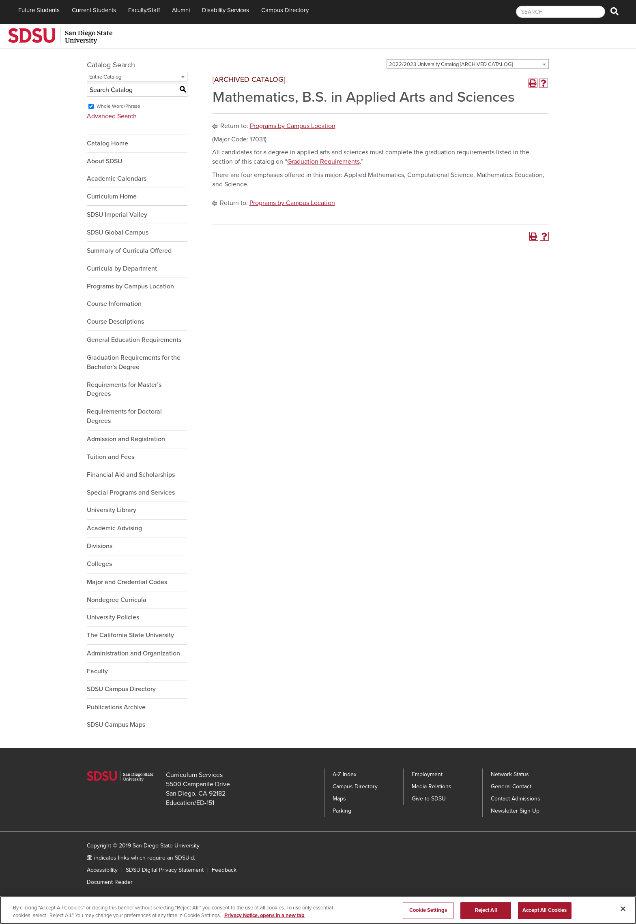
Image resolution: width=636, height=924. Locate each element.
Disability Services (225, 10)
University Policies (113, 617)
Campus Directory (285, 10)
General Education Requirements (134, 340)
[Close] (623, 911)
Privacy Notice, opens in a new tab (264, 917)
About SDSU (104, 161)
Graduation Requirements (323, 162)
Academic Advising (114, 528)
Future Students (39, 10)
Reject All (486, 912)
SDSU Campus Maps (116, 725)
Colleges (99, 564)
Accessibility (102, 869)
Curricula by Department (122, 269)
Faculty (97, 671)
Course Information (114, 304)
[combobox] (468, 64)
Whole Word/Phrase (118, 106)
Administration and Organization (133, 653)
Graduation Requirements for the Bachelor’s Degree (133, 362)
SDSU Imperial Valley (117, 215)
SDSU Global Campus (117, 232)
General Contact (511, 786)
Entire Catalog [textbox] (105, 77)
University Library (111, 510)
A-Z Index (345, 774)
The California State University (130, 635)
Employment (427, 774)
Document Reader (110, 882)
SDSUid (184, 857)
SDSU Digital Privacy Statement (165, 869)
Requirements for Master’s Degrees (124, 389)
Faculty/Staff (144, 10)
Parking (342, 810)
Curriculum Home (112, 196)
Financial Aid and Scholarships (131, 475)
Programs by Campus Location (130, 286)
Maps (339, 798)
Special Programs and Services (131, 493)
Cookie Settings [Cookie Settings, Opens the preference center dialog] (428, 912)
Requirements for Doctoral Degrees (124, 416)
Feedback (224, 869)
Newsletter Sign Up (515, 810)
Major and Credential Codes (127, 582)
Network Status (510, 774)
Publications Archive (116, 707)
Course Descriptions (115, 322)
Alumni (181, 10)
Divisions (99, 546)
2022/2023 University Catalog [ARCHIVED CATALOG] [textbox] (451, 64)
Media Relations (431, 786)
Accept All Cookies (544, 912)
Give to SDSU (429, 798)
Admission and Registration (126, 439)
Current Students (94, 10)
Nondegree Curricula (116, 600)
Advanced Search (112, 116)
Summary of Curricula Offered (129, 251)
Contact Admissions (515, 798)
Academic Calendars (116, 179)
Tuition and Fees (110, 457)
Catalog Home (107, 143)
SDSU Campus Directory (121, 689)
